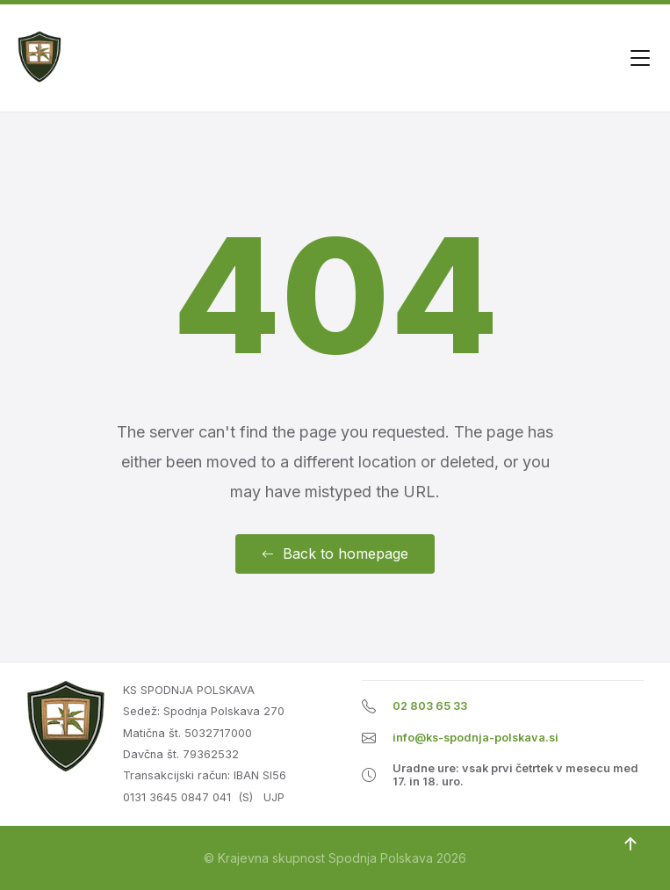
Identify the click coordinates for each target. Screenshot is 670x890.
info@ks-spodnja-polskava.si (475, 737)
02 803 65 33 (430, 706)
